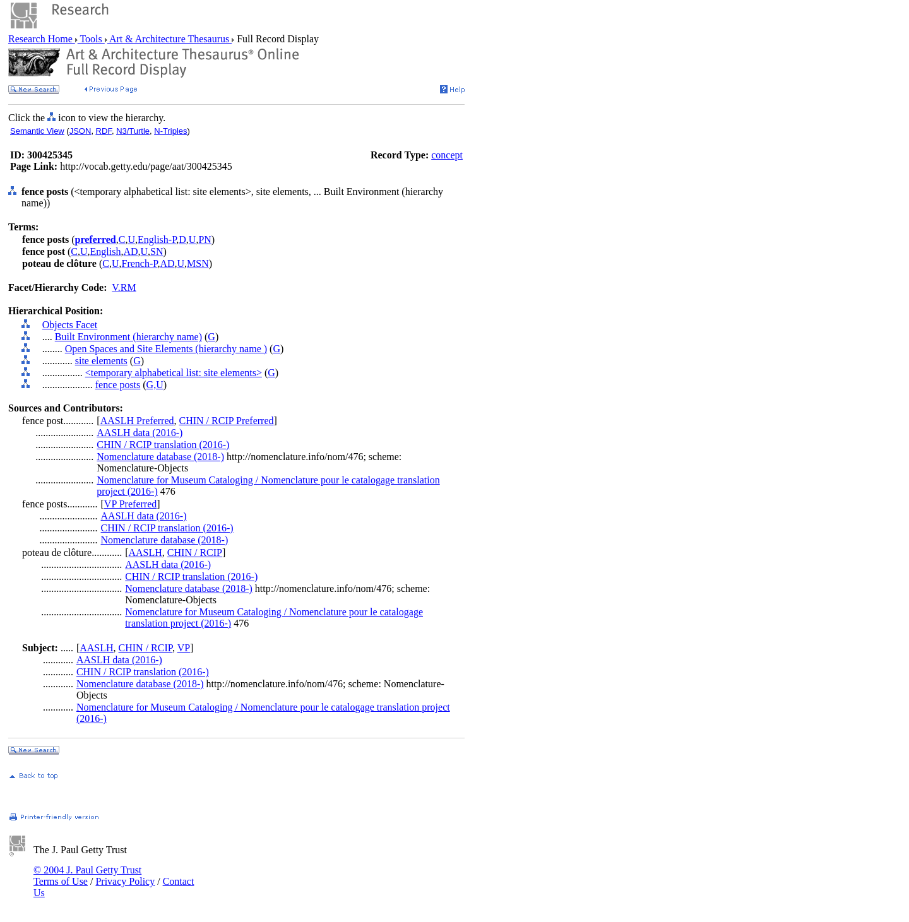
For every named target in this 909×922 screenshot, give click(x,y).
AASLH (145, 552)
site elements (101, 360)
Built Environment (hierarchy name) (128, 336)
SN (156, 251)
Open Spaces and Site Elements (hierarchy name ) (166, 348)
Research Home (41, 38)
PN (204, 239)
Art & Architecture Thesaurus (169, 38)
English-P (157, 239)
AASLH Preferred (137, 420)
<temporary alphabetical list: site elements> (173, 372)
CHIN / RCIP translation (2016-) (163, 444)
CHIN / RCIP (194, 552)
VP (183, 647)
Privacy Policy (125, 881)
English (105, 251)
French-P (139, 263)
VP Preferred (130, 504)
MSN (198, 263)
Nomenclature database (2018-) (160, 456)
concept (447, 155)
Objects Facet (70, 324)
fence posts (118, 384)
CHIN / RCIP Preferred (226, 420)
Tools (91, 38)
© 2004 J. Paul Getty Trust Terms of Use (87, 876)
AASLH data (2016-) (139, 432)
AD (130, 251)
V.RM (124, 287)
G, (151, 384)
